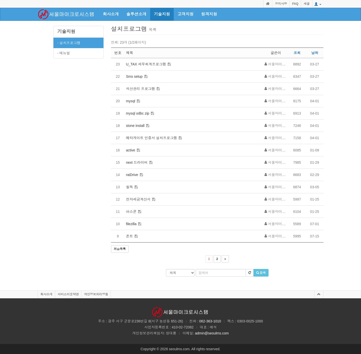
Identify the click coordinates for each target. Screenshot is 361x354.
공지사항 (281, 4)
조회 (297, 53)
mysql (130, 101)
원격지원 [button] (209, 14)
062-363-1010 (210, 321)
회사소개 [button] (111, 14)
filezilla (131, 224)
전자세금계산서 (138, 199)
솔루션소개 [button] (136, 14)
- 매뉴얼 (63, 53)
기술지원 (66, 31)
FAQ (295, 4)
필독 (129, 187)
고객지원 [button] (185, 14)
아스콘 (131, 212)
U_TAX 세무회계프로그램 (146, 64)
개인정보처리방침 (96, 294)
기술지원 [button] (162, 14)
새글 (307, 4)
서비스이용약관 (68, 294)
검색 (261, 273)
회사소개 (46, 294)
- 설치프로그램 (69, 43)
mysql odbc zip (137, 113)
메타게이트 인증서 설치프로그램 (151, 138)
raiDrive (132, 175)
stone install (135, 126)
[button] (317, 4)
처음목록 (120, 249)
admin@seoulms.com (212, 333)
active (130, 150)
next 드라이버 (137, 162)
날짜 (314, 53)
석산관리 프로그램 (140, 89)
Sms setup (134, 76)
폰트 (129, 236)
